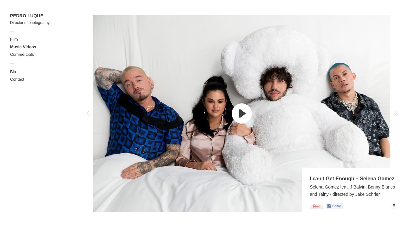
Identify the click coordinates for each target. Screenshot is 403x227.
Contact (17, 79)
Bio (13, 71)
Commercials (22, 54)
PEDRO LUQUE (26, 16)
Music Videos (23, 46)
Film (14, 39)
